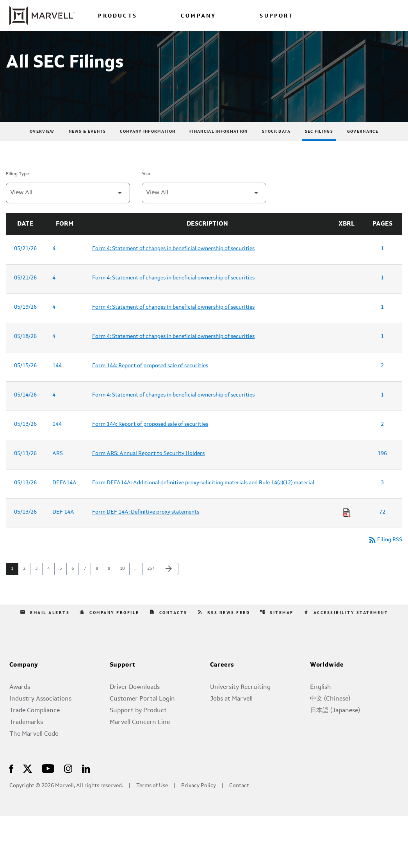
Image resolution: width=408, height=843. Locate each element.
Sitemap (277, 639)
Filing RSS (383, 567)
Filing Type (17, 200)
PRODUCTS (117, 16)
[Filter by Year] (204, 219)
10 (124, 596)
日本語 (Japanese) (335, 738)
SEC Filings (319, 158)
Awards (19, 714)
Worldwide (327, 693)
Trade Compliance (34, 738)
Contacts (168, 639)
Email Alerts (44, 639)
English (320, 714)
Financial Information (218, 158)
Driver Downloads (135, 714)
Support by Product (138, 738)
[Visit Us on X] (27, 795)
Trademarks (26, 750)
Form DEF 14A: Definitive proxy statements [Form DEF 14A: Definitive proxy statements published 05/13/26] (145, 538)
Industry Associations (40, 726)
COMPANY (198, 16)
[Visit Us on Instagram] (68, 795)
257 (152, 596)
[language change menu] (328, 15)
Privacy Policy (198, 813)
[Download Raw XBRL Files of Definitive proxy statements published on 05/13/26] (346, 539)
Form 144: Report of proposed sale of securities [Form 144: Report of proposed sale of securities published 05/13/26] (150, 451)
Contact (239, 813)
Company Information (147, 158)
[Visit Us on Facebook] (11, 795)
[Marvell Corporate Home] (42, 15)
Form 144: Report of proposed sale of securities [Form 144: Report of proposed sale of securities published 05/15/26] (150, 392)
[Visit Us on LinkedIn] (86, 795)
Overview (42, 158)
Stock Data (276, 158)
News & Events (87, 158)
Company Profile (109, 639)
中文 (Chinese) (330, 726)
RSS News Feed (223, 639)
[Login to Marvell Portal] (358, 15)
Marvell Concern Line (140, 750)
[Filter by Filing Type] (68, 219)
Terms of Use (152, 813)
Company (23, 693)
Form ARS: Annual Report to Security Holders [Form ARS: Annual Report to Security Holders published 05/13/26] (148, 480)
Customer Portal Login (142, 726)
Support (122, 693)
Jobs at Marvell (231, 726)
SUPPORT (276, 16)
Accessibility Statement (346, 639)
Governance (362, 158)
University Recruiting (240, 714)
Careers (222, 693)
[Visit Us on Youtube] (48, 795)
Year (146, 200)
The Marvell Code (33, 761)
